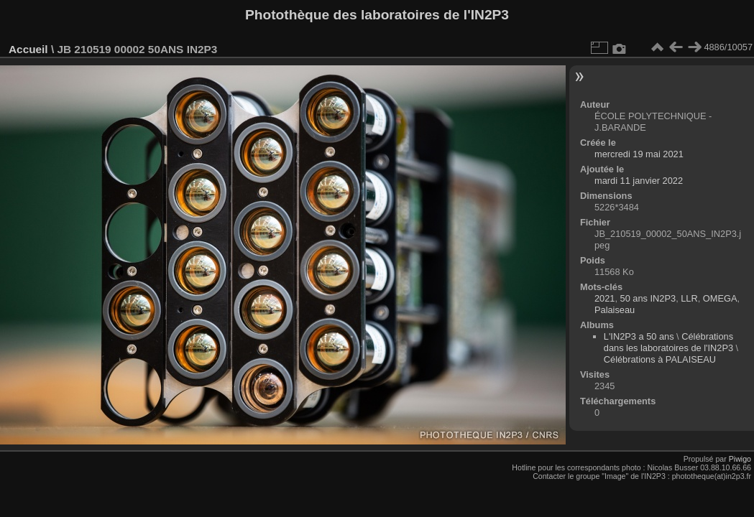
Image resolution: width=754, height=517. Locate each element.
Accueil (28, 49)
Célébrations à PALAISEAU (660, 359)
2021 (604, 298)
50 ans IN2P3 (648, 298)
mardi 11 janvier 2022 (638, 180)
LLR (689, 298)
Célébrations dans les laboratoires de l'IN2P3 (668, 342)
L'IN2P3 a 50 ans (639, 336)
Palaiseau (614, 309)
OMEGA (720, 298)
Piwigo (740, 459)
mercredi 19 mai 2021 (639, 154)
